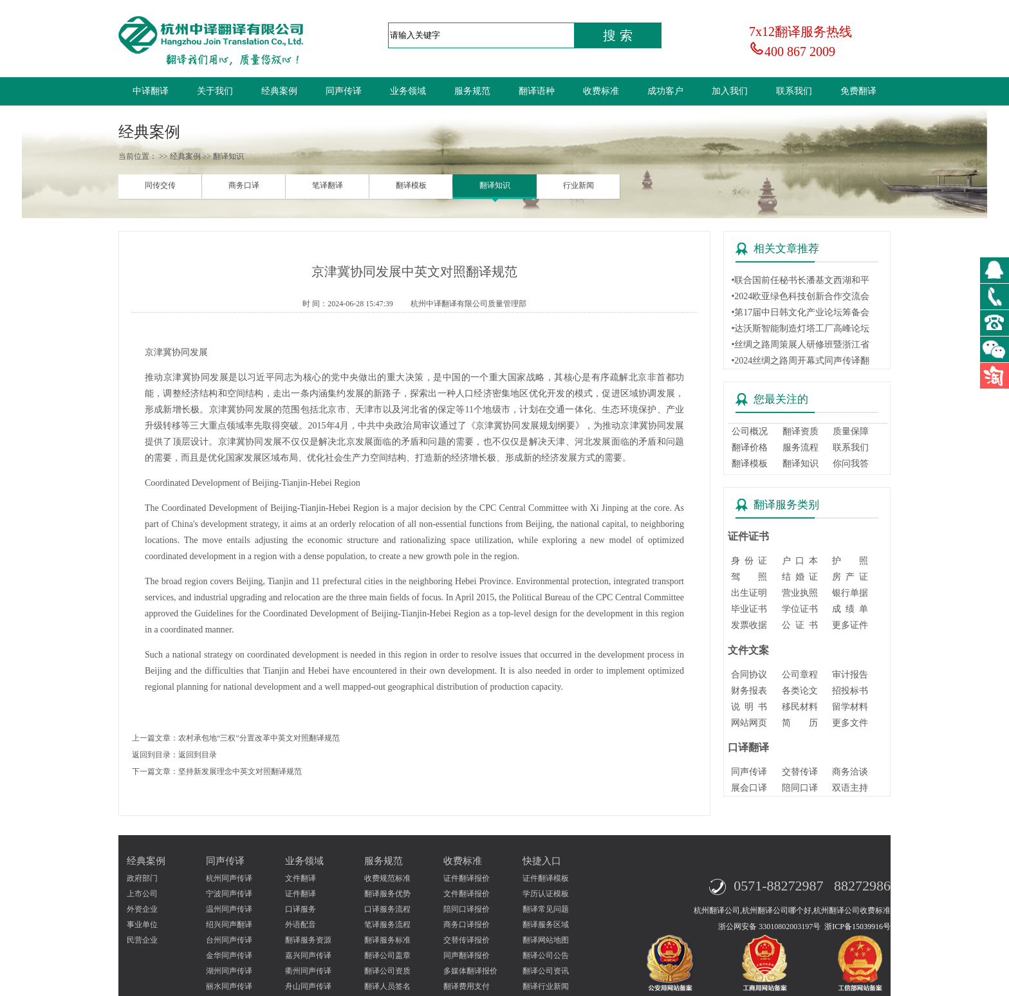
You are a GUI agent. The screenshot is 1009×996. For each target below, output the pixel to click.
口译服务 (300, 909)
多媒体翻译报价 (470, 970)
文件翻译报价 (466, 893)
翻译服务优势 (387, 893)
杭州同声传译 (229, 878)
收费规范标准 (387, 878)
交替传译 (800, 772)
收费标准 (601, 91)
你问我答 (851, 463)
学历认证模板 (546, 893)
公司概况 (750, 431)
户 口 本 (800, 561)
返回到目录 (197, 754)
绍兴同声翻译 (229, 924)
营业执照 (800, 593)
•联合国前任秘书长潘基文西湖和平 (800, 280)
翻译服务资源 (308, 940)
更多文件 (850, 723)
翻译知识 (494, 185)
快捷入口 (542, 861)
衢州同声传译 (308, 970)
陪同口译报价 (466, 909)
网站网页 (749, 723)
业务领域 (408, 91)
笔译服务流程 (387, 924)
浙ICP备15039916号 (857, 926)
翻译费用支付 (466, 986)
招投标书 (850, 691)
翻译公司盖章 (387, 955)
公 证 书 (800, 625)
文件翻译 (300, 878)
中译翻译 (151, 91)
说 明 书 (749, 707)
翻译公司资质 (387, 970)
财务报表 (749, 691)
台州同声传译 (229, 940)
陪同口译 (800, 788)
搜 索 (618, 35)
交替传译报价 (466, 940)
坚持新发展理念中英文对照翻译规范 (240, 771)
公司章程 (800, 674)
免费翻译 (858, 91)
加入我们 (730, 91)
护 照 (850, 561)
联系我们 (794, 91)
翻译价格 (750, 447)
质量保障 (851, 431)
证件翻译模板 (546, 878)
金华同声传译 (229, 955)
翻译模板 (411, 185)
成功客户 (665, 91)
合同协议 (749, 674)
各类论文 (800, 691)
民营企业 (142, 940)
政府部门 (142, 878)
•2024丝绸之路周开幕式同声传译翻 (800, 360)
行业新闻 (578, 185)
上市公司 (142, 893)
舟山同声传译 (308, 986)
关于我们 (215, 91)
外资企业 (142, 909)
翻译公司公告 (546, 955)
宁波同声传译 (229, 893)
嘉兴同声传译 (308, 955)
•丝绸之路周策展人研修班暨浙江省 (800, 344)
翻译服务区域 (546, 924)
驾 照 (749, 577)
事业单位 (142, 924)
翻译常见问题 (546, 909)
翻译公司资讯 (546, 970)
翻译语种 (537, 91)
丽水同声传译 (229, 986)
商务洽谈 (850, 772)
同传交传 (160, 185)
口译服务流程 (387, 909)
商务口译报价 (466, 924)
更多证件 (850, 625)
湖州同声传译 (229, 970)
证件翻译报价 (466, 878)
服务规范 (472, 91)
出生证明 (749, 593)
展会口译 (749, 788)
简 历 (800, 723)
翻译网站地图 (546, 940)
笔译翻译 (327, 185)
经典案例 (279, 91)
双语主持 (850, 788)
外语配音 (300, 924)
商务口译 (243, 185)
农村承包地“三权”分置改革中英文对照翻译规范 (259, 737)
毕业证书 (749, 609)
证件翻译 (300, 893)
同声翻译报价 (466, 955)
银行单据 (850, 593)
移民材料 (800, 707)
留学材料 (850, 707)
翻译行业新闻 (546, 986)
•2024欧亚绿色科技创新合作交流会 (800, 296)
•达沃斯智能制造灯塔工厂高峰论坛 (800, 328)
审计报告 (850, 674)
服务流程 (800, 447)
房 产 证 (850, 577)
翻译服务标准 (387, 940)
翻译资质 (800, 431)
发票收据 (749, 625)
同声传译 (344, 91)
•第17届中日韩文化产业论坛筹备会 (800, 312)
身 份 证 (749, 561)
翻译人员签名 (387, 986)
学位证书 (800, 609)
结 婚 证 (800, 577)
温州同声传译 (229, 909)
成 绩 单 (850, 609)
